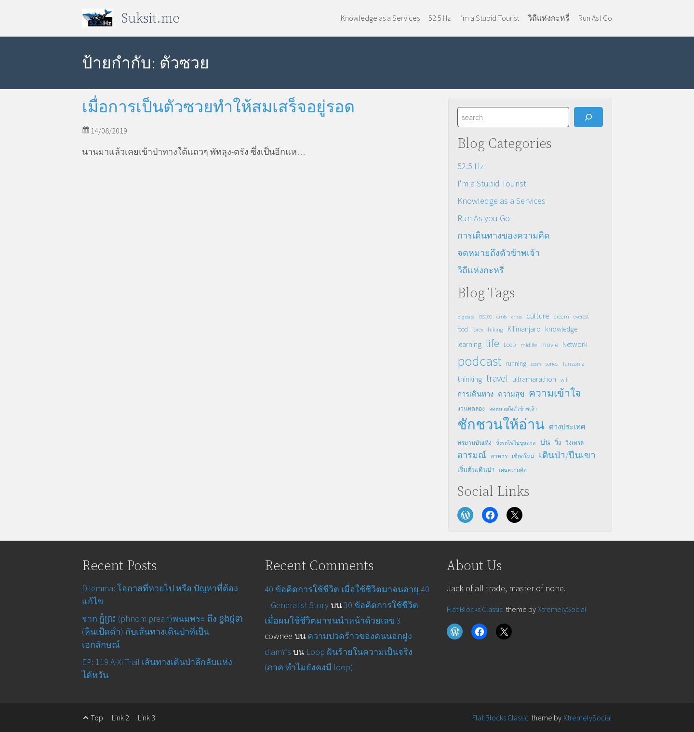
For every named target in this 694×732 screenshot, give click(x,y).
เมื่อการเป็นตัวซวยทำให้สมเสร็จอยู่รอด (218, 107)
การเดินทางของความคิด (503, 235)
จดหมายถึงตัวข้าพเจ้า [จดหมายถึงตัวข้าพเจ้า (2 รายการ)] (513, 409)
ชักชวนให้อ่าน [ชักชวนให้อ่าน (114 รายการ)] (501, 424)
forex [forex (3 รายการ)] (477, 329)
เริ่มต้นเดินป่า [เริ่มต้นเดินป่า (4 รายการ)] (475, 470)
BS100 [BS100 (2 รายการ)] (485, 317)
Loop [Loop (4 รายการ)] (510, 345)
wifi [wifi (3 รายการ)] (565, 379)
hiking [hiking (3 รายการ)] (495, 329)
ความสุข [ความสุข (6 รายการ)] (511, 394)
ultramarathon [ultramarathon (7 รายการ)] (534, 379)
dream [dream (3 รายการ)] (561, 316)
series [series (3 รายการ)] (552, 363)
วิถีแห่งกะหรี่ (480, 270)
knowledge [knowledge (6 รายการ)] (561, 328)
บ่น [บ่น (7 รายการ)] (545, 442)
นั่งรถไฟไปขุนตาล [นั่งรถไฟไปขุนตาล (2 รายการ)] (516, 443)
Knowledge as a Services (501, 200)
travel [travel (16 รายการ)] (497, 378)
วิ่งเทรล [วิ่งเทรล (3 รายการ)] (574, 442)
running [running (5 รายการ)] (516, 363)
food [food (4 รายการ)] (462, 329)
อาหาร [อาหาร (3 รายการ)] (499, 456)
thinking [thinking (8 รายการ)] (469, 379)
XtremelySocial (562, 609)
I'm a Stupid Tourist (491, 183)
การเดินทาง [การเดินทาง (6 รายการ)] (475, 394)
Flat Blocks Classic (475, 609)
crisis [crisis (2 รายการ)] (516, 317)
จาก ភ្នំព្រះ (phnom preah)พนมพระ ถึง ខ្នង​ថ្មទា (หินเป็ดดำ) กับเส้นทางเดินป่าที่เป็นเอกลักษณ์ (162, 631)
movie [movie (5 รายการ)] (549, 344)
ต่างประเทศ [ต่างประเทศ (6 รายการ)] (567, 426)
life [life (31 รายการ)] (492, 343)
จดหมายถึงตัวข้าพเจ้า (498, 252)
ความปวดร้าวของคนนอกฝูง (359, 635)
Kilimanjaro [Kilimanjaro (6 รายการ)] (524, 328)
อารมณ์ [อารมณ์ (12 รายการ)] (471, 455)
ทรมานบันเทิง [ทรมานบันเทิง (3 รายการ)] (474, 442)
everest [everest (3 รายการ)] (581, 316)
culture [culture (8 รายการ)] (537, 315)
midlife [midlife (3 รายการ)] (528, 344)
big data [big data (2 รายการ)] (466, 317)
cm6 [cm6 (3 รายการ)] (501, 316)
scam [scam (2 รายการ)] (536, 364)
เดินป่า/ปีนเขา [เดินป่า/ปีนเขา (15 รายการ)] (567, 455)
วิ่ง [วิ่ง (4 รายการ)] (558, 443)
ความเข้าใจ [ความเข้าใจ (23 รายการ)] (555, 392)
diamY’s (278, 651)
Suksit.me (150, 18)
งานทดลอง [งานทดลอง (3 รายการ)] (471, 408)
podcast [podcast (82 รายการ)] (479, 361)
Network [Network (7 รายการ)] (574, 344)
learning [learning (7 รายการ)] (469, 344)
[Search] (588, 117)
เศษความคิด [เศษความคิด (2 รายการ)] (513, 470)
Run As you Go (483, 218)
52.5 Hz (470, 166)
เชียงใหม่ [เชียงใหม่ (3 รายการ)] (523, 456)
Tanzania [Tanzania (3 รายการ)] (573, 363)
